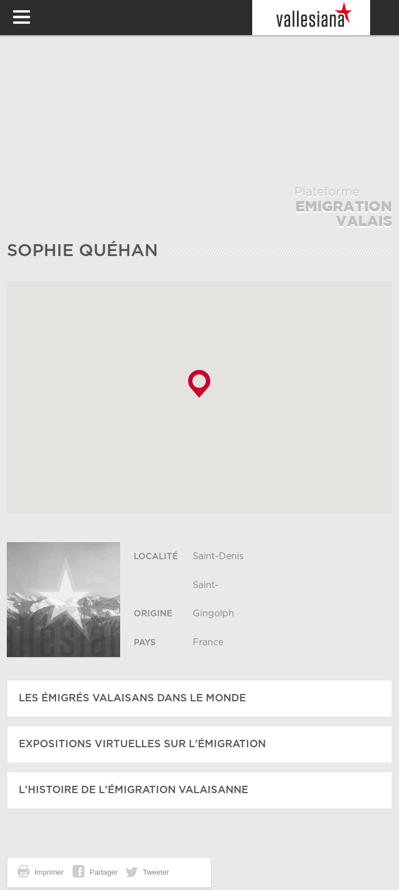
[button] (199, 384)
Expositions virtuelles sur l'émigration (142, 744)
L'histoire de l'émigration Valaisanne (133, 790)
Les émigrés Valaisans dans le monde (132, 698)
